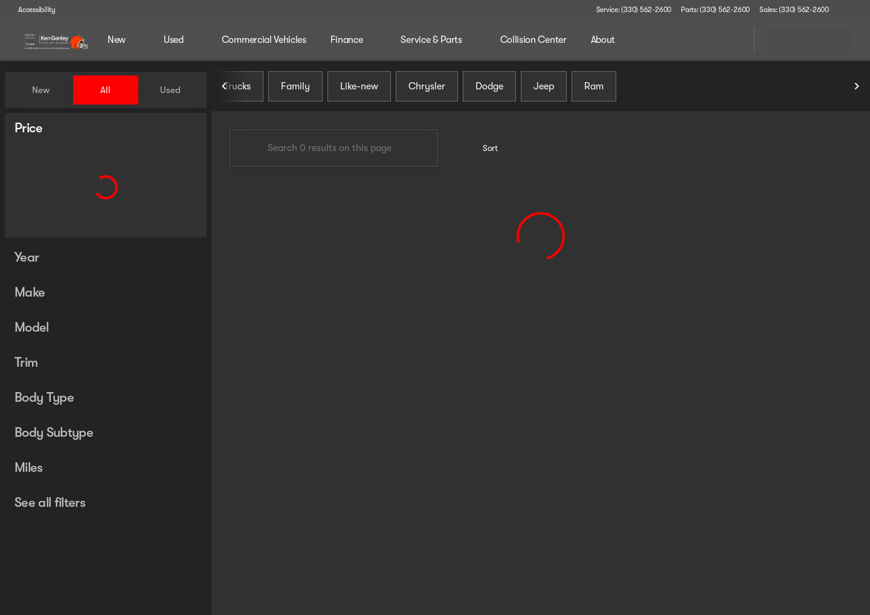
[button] (855, 9)
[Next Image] (856, 90)
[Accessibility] (31, 9)
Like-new (359, 90)
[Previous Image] (224, 90)
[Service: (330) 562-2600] (634, 9)
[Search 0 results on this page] (333, 152)
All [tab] (105, 90)
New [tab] (41, 90)
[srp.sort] (483, 151)
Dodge (489, 90)
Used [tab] (170, 90)
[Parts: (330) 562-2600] (715, 9)
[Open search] (730, 40)
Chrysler (426, 90)
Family (295, 90)
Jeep (543, 90)
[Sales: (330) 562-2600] (794, 9)
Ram (594, 90)
